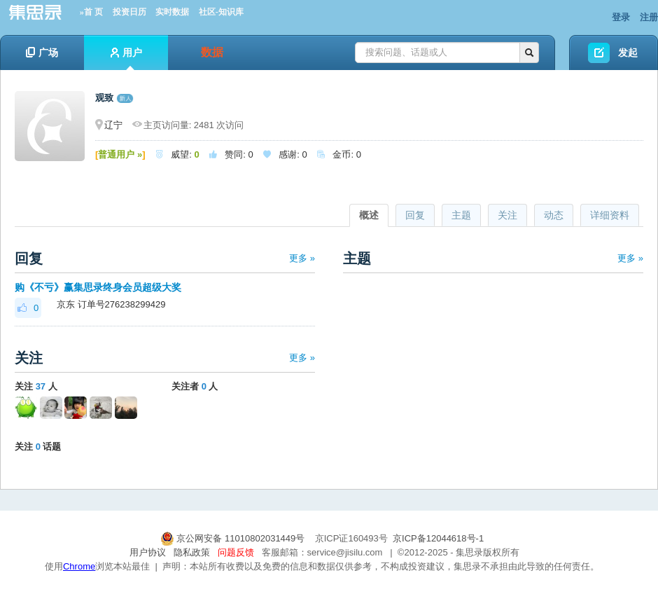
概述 (369, 215)
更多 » (302, 258)
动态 (554, 215)
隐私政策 (192, 552)
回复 (415, 215)
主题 (461, 215)
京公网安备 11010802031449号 (233, 538)
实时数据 (172, 12)
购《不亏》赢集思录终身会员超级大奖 (98, 287)
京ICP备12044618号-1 (438, 538)
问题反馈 (236, 552)
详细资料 (609, 215)
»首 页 (91, 12)
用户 (126, 58)
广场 (42, 52)
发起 (628, 52)
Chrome (79, 566)
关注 (507, 215)
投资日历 (129, 12)
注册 (649, 17)
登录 (621, 17)
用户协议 (148, 552)
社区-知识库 (221, 12)
